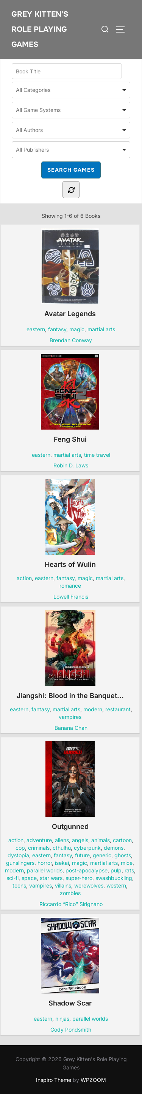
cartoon (122, 840)
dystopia (18, 855)
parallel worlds (44, 870)
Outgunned (70, 785)
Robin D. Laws (70, 465)
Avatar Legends (70, 273)
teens (19, 885)
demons (113, 847)
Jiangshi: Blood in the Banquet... (70, 655)
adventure (39, 840)
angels (80, 840)
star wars (51, 878)
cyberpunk (87, 847)
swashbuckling (113, 878)
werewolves (88, 885)
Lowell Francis (70, 596)
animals (100, 840)
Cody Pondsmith (70, 1029)
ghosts (122, 855)
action (24, 578)
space (29, 878)
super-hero (79, 878)
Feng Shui (70, 398)
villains (63, 885)
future (82, 855)
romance (70, 585)
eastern (36, 329)
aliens (62, 840)
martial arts (101, 329)
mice (127, 863)
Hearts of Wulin (70, 523)
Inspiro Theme (53, 1080)
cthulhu (62, 847)
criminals (39, 847)
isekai (62, 863)
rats (129, 870)
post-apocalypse (87, 870)
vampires (70, 717)
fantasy (57, 329)
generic (102, 855)
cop (20, 847)
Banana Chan (71, 728)
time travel (97, 455)
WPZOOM (93, 1080)
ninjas (62, 1018)
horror (44, 863)
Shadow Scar (70, 962)
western (116, 885)
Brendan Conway (71, 340)
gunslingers (20, 863)
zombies (70, 893)
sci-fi (12, 878)
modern (92, 709)
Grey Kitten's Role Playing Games (39, 29)
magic (76, 329)
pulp (116, 870)
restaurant (118, 709)
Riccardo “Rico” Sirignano (71, 904)
